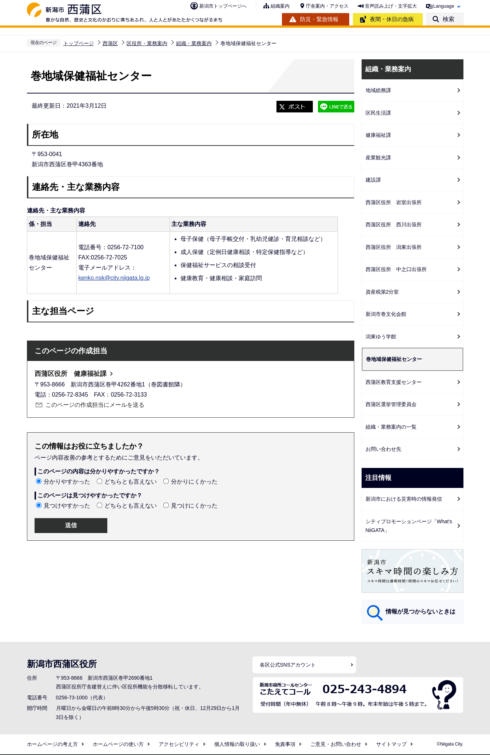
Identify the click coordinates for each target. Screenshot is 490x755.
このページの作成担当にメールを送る (94, 405)
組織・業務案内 (194, 43)
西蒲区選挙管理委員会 (391, 404)
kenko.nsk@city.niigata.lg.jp (114, 278)
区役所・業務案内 (147, 43)
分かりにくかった (194, 481)
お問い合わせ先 (383, 449)
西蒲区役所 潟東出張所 (394, 247)
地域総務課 (378, 90)
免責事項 (285, 744)
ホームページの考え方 (52, 744)
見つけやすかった (67, 505)
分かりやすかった (67, 481)
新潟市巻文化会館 (386, 314)
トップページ (78, 43)
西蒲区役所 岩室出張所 (394, 202)
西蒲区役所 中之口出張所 (396, 269)
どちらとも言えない (130, 481)
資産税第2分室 (382, 292)
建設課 (373, 180)
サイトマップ (391, 744)
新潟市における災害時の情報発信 (404, 499)
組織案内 (280, 6)
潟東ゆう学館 (381, 336)
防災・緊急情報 (319, 19)
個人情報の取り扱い (237, 744)
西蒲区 (110, 43)
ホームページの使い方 (118, 744)
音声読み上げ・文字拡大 (391, 6)
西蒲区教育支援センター (394, 382)
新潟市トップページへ (223, 6)
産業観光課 (378, 157)
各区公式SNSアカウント (288, 665)
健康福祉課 (378, 135)
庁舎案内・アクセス (327, 6)
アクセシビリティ (179, 744)
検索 (448, 19)
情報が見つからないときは (420, 611)
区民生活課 (378, 113)
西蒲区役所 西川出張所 (394, 224)
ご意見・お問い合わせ (335, 744)
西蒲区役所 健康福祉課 (71, 373)
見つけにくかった (194, 505)
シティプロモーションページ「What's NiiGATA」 (409, 525)
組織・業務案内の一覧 (391, 427)
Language (443, 6)
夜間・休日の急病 (392, 19)
